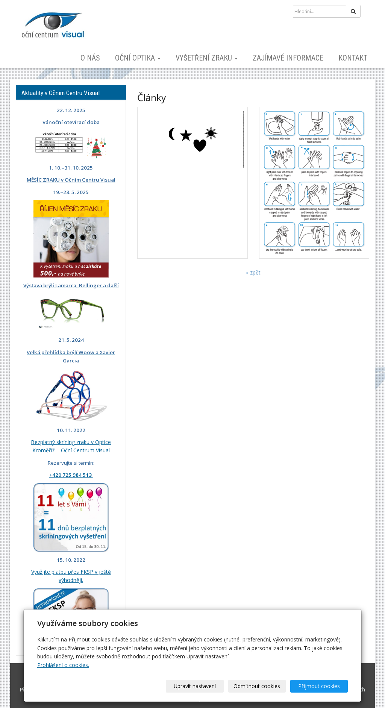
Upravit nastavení (195, 686)
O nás (90, 57)
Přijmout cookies (319, 686)
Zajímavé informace (288, 57)
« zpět (253, 272)
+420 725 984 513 (71, 474)
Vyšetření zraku (207, 57)
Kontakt (352, 57)
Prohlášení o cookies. (63, 665)
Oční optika (138, 57)
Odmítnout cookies (257, 686)
